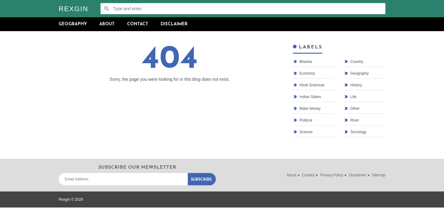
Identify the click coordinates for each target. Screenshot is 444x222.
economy (306, 73)
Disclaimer (174, 24)
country (356, 62)
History (355, 85)
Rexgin (73, 9)
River (354, 120)
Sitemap (378, 175)
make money (309, 108)
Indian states (309, 97)
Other (354, 108)
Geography (73, 24)
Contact (137, 24)
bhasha (305, 62)
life (352, 97)
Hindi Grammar (311, 85)
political (305, 120)
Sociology (357, 132)
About (107, 24)
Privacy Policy (331, 175)
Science (305, 132)
